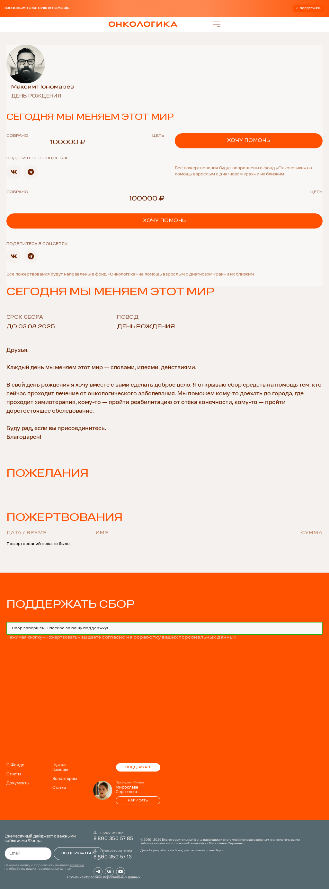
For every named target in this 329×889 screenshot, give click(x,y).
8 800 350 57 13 (112, 857)
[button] (13, 172)
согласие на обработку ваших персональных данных (169, 637)
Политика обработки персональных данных (103, 878)
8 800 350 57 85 (113, 839)
